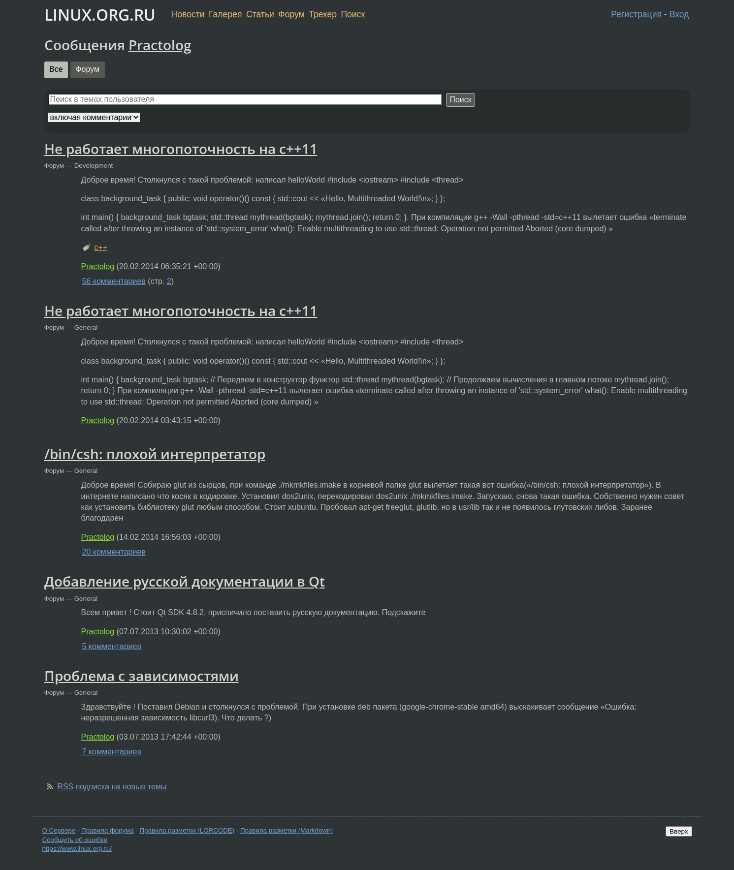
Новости (188, 14)
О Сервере (59, 830)
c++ (100, 247)
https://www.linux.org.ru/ (77, 848)
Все (56, 69)
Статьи (260, 14)
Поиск (353, 14)
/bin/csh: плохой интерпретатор (154, 453)
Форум (291, 14)
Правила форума (107, 830)
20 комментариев (114, 552)
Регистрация (636, 14)
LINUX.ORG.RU (100, 14)
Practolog (159, 44)
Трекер (323, 14)
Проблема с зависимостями (141, 675)
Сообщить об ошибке (75, 839)
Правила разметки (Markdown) (286, 830)
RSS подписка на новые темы (111, 786)
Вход (679, 14)
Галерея (225, 14)
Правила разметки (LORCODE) (186, 830)
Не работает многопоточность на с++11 (181, 148)
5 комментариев (111, 646)
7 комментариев (111, 751)
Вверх (679, 831)
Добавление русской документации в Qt (184, 581)
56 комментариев (114, 281)
